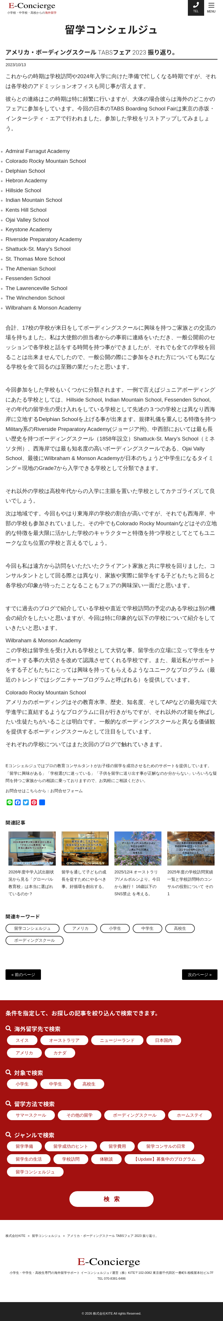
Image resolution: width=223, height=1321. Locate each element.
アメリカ (80, 928)
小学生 (115, 928)
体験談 (106, 1159)
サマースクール (31, 1115)
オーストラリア (64, 1040)
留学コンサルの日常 (166, 1146)
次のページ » (200, 974)
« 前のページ (23, 974)
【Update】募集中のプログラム (164, 1159)
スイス (22, 1040)
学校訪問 (71, 1159)
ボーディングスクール (34, 940)
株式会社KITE (15, 1235)
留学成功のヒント (70, 1146)
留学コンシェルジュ (32, 928)
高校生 (180, 928)
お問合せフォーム (66, 795)
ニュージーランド (117, 1040)
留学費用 (117, 1146)
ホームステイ (190, 1115)
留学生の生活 (29, 1159)
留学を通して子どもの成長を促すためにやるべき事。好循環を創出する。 (84, 884)
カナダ (59, 1052)
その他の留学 (79, 1115)
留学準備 (24, 1146)
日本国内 (163, 1040)
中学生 (147, 928)
